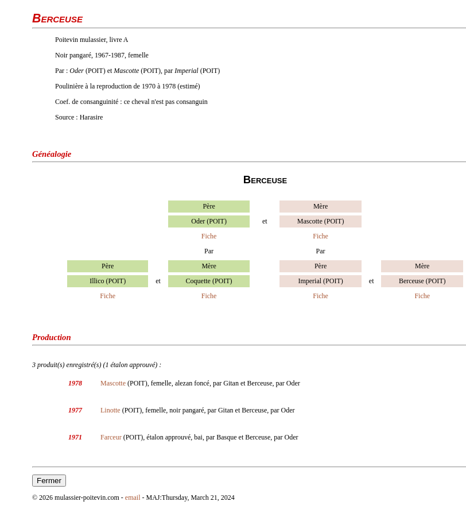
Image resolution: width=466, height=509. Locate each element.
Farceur (111, 437)
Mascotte (113, 383)
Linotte (110, 410)
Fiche (209, 236)
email (133, 497)
